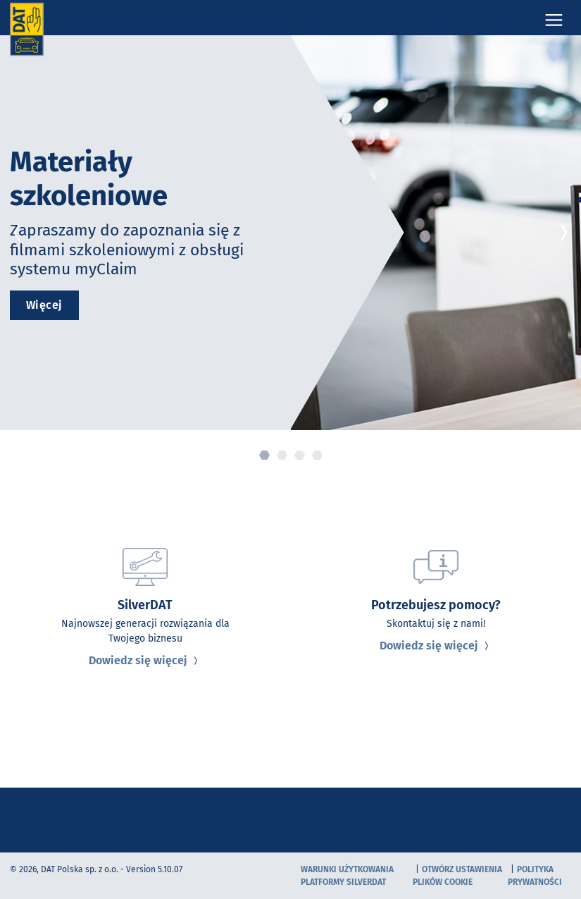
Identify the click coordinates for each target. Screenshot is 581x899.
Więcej (44, 305)
